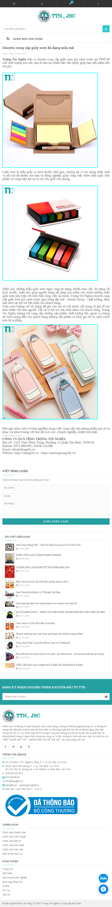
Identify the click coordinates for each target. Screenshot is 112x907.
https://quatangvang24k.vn (58, 453)
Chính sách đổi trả (11, 840)
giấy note (39, 289)
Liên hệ (6, 894)
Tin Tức (6, 890)
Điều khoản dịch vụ (12, 853)
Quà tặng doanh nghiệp (14, 877)
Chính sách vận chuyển (14, 836)
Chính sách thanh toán (14, 832)
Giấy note (9, 172)
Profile (5, 886)
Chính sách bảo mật (12, 849)
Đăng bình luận (56, 521)
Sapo (78, 903)
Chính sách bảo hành (13, 845)
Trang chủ (7, 868)
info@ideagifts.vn (23, 449)
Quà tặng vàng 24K (12, 881)
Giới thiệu (7, 873)
